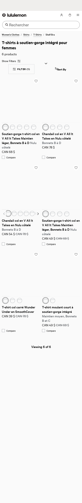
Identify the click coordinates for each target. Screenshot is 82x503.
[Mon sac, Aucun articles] (70, 15)
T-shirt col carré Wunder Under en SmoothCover (19, 309)
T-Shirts (37, 34)
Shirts (26, 34)
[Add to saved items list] (36, 81)
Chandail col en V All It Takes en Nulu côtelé (58, 138)
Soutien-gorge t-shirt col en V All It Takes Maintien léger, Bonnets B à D (21, 140)
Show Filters (11, 61)
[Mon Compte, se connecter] (61, 15)
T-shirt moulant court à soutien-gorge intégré (59, 314)
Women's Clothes (10, 34)
